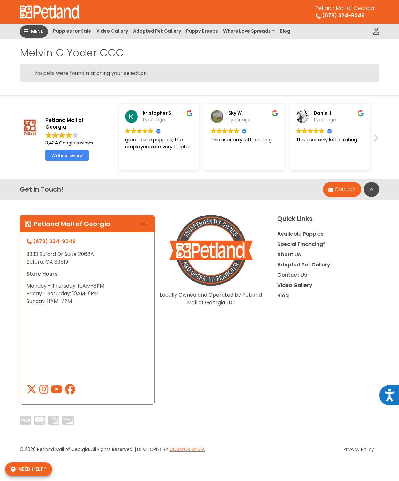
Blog (285, 31)
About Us (289, 254)
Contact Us (292, 275)
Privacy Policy (358, 449)
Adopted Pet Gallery (157, 31)
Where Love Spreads (247, 31)
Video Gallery (112, 31)
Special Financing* (301, 244)
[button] (375, 143)
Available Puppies (300, 234)
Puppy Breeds (202, 31)
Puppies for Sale (72, 31)
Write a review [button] (67, 159)
